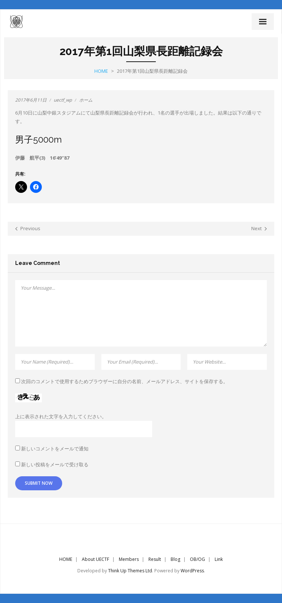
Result (154, 559)
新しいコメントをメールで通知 (54, 448)
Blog (175, 559)
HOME (65, 559)
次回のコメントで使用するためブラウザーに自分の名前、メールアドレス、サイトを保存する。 (124, 381)
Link (219, 559)
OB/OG (197, 559)
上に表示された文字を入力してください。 (61, 416)
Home (101, 71)
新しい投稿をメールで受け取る (54, 464)
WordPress (192, 571)
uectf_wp (63, 100)
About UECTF (95, 559)
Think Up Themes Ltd (130, 571)
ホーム (86, 100)
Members (129, 559)
